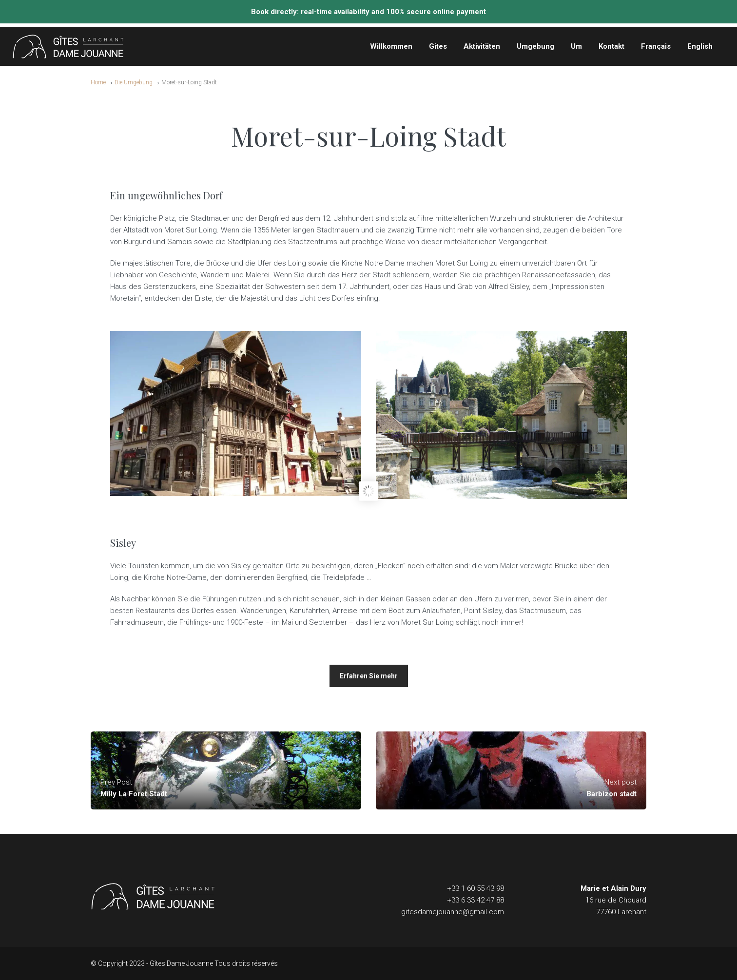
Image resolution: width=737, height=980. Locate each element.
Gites (438, 46)
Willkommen (391, 46)
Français (656, 46)
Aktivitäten (482, 46)
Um (576, 46)
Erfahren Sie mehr (369, 676)
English (700, 46)
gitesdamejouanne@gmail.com (452, 911)
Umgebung (535, 46)
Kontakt (611, 46)
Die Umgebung (134, 82)
